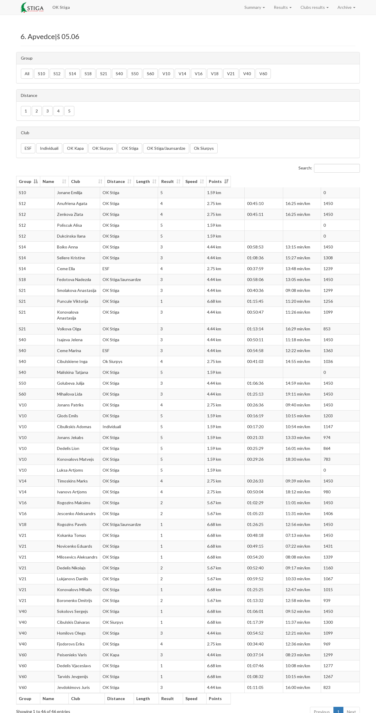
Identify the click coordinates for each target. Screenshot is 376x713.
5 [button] (69, 110)
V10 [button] (166, 73)
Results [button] (283, 7)
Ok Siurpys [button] (204, 148)
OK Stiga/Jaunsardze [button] (166, 148)
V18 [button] (215, 73)
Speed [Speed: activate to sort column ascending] (293, 181)
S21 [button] (103, 73)
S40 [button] (119, 73)
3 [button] (47, 110)
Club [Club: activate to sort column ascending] (121, 181)
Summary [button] (254, 7)
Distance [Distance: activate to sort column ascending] (186, 181)
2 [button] (37, 110)
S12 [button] (57, 73)
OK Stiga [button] (130, 148)
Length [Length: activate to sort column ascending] (224, 181)
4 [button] (58, 110)
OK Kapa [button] (75, 148)
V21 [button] (231, 73)
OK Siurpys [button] (102, 148)
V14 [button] (182, 73)
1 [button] (26, 110)
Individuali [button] (49, 148)
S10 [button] (41, 73)
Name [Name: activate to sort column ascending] (58, 181)
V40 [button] (247, 73)
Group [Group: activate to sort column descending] (25, 181)
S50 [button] (134, 73)
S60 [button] (150, 73)
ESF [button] (28, 148)
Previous (322, 705)
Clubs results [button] (315, 7)
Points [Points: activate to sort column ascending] (334, 181)
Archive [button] (346, 7)
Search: (329, 168)
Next (351, 705)
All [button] (27, 73)
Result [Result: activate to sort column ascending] (259, 181)
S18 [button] (88, 73)
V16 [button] (198, 73)
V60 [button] (263, 73)
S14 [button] (72, 73)
